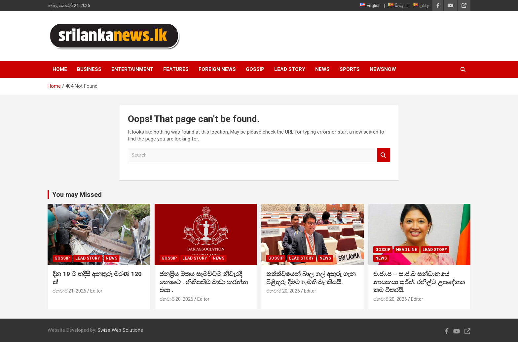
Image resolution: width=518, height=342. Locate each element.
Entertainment (132, 69)
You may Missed (77, 195)
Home (60, 69)
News (322, 69)
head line (406, 249)
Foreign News (217, 69)
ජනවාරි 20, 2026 (176, 299)
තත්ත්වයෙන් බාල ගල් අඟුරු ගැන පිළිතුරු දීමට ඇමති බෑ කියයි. (311, 278)
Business (89, 69)
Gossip (255, 69)
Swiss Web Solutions (120, 330)
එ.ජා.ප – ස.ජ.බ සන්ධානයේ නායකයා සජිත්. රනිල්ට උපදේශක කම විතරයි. (419, 282)
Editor (96, 291)
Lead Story (289, 69)
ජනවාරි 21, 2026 (69, 291)
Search (383, 155)
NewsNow (383, 69)
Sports (350, 69)
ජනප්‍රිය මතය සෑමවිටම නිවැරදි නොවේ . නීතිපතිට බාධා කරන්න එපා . (204, 282)
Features (176, 69)
